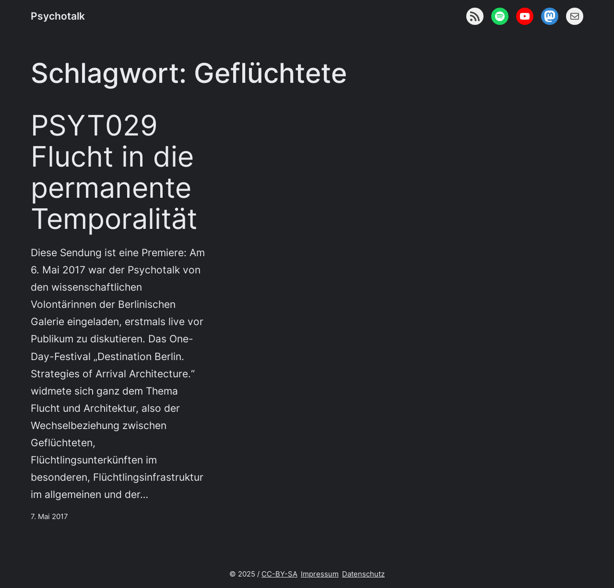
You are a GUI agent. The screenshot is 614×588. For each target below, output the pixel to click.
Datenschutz (363, 573)
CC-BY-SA (279, 573)
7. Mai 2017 (49, 516)
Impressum (320, 573)
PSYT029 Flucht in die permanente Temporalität (114, 172)
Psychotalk (58, 16)
